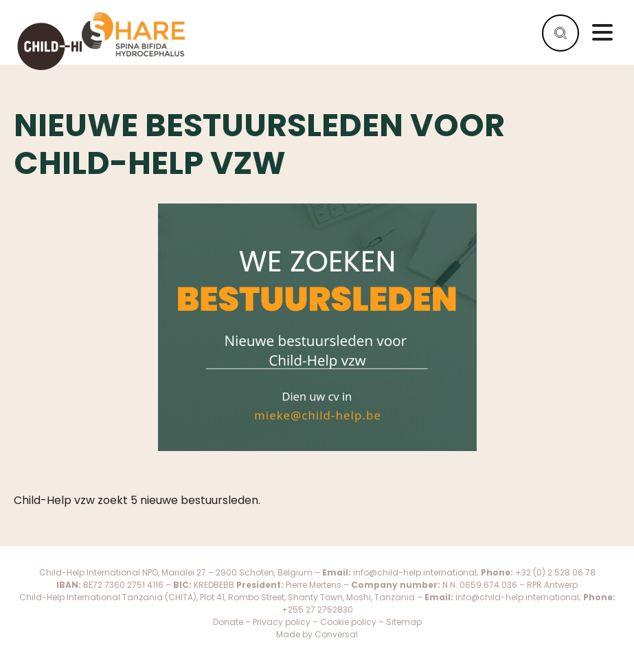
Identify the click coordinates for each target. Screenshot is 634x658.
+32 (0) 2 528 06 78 (555, 572)
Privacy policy (281, 622)
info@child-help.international (415, 572)
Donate (228, 622)
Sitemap (404, 622)
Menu (602, 32)
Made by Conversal (317, 634)
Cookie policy (349, 622)
